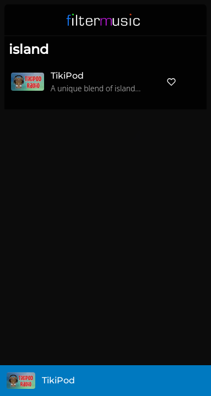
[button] (191, 20)
